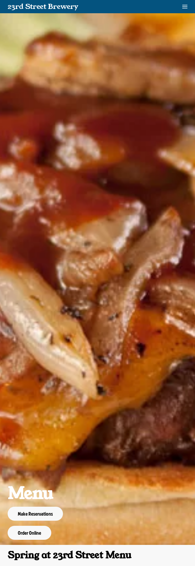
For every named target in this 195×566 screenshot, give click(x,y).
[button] (184, 6)
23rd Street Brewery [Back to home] (43, 6)
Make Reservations (35, 513)
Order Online (29, 532)
